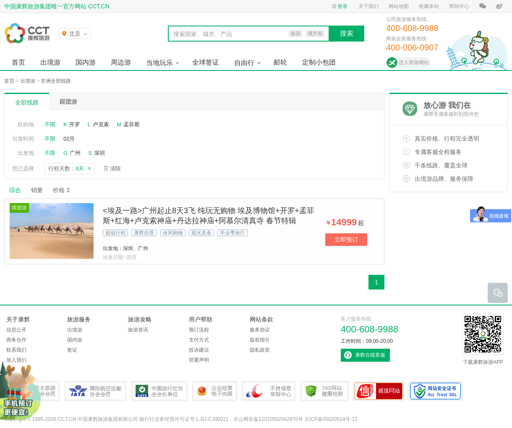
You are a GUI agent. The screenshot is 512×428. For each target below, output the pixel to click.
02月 (69, 139)
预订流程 (199, 330)
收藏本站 (429, 6)
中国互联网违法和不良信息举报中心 (268, 391)
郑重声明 (199, 360)
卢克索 (101, 124)
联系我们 (16, 350)
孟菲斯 (131, 124)
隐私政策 (260, 350)
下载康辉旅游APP (483, 339)
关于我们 (368, 6)
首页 (18, 62)
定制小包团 (319, 62)
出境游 (50, 62)
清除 (115, 168)
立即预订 (346, 239)
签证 (72, 350)
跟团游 (68, 101)
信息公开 (16, 330)
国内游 (86, 62)
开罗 (74, 124)
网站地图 (399, 6)
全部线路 (27, 102)
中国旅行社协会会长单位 (159, 391)
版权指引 (260, 340)
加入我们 (16, 360)
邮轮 (280, 62)
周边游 (121, 62)
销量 (37, 190)
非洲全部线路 (56, 81)
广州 (75, 153)
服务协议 (260, 330)
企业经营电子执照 (215, 391)
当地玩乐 (159, 62)
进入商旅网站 (414, 62)
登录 (342, 6)
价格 (62, 190)
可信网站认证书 (378, 391)
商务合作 (16, 340)
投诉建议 (199, 350)
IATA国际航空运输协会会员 (95, 391)
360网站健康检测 (324, 391)
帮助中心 (459, 6)
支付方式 (199, 340)
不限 (49, 124)
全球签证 (205, 62)
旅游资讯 (138, 330)
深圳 (99, 153)
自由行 (244, 62)
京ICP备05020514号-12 (331, 419)
